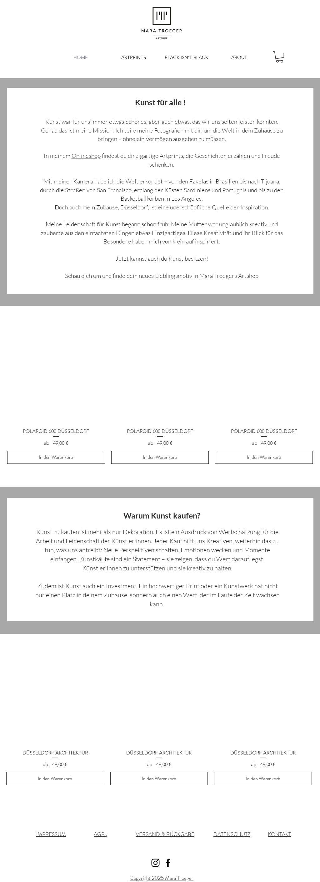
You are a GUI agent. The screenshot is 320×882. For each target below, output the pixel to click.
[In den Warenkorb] (56, 457)
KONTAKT (279, 834)
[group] (160, 394)
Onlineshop (86, 155)
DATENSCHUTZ (231, 834)
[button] (279, 57)
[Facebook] (167, 862)
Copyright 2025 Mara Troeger (161, 878)
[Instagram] (155, 862)
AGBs (100, 834)
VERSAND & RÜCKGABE (165, 834)
